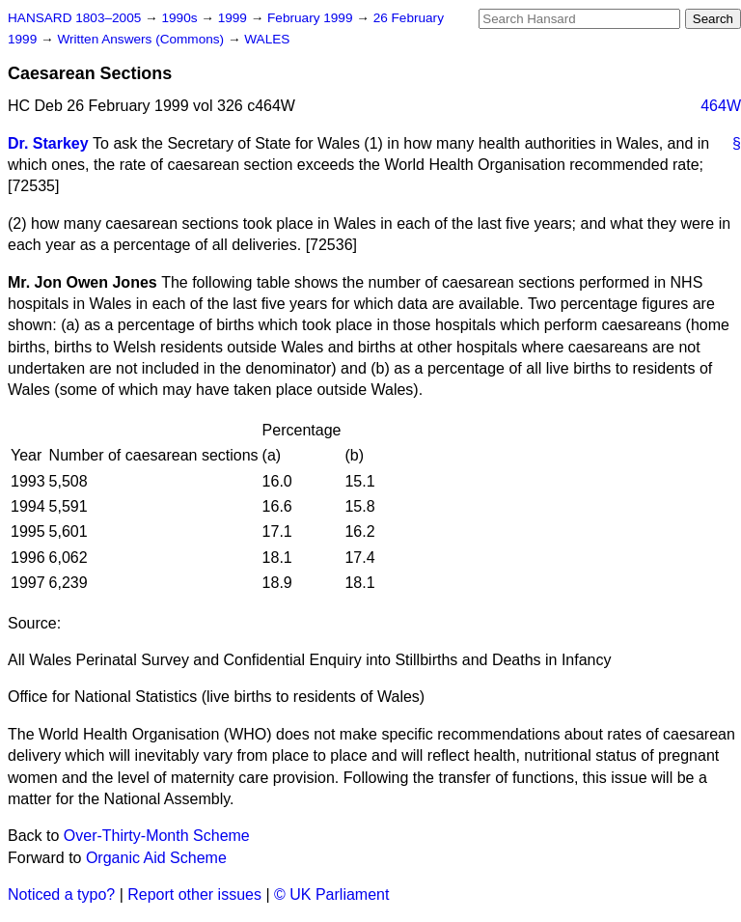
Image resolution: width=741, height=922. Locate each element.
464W (720, 106)
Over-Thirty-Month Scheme (157, 835)
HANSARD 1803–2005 (74, 18)
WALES (266, 39)
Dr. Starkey (48, 143)
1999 (234, 18)
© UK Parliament (331, 894)
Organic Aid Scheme (156, 858)
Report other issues (194, 894)
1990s (181, 18)
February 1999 (311, 18)
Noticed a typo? (61, 894)
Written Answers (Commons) (142, 39)
